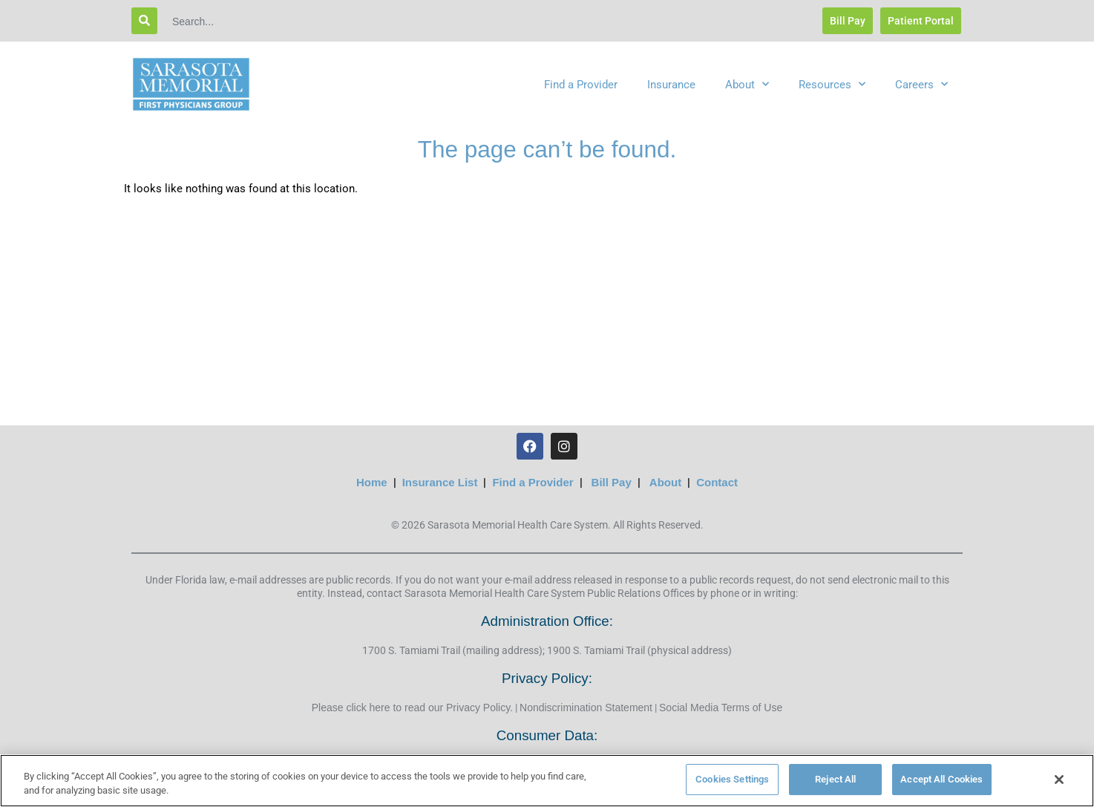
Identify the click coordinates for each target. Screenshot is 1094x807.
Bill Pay (612, 482)
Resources (832, 84)
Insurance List (440, 482)
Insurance (671, 84)
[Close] (1059, 779)
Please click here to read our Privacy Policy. (412, 707)
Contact (717, 482)
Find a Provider (581, 84)
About (747, 84)
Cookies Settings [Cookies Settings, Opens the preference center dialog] (732, 779)
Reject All (835, 779)
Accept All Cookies (941, 779)
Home (371, 482)
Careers (921, 84)
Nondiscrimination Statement (586, 707)
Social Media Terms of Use (720, 707)
